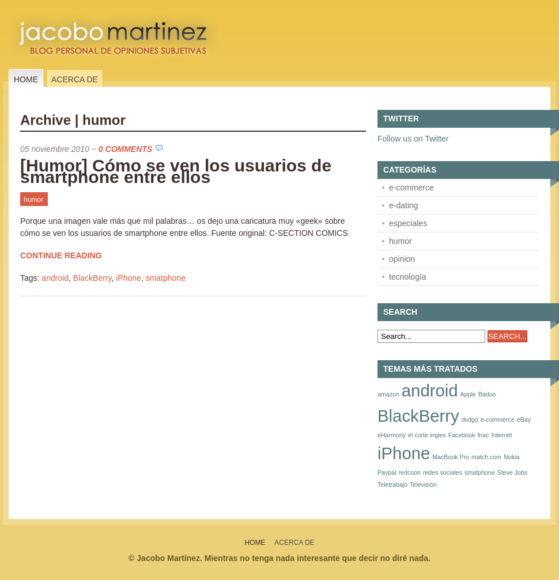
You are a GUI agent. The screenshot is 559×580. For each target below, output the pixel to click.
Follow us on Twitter (412, 138)
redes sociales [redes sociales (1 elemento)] (442, 472)
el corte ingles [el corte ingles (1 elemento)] (427, 435)
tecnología (407, 276)
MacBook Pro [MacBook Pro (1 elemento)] (450, 456)
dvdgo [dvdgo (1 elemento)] (470, 419)
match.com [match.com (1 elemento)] (486, 456)
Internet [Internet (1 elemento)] (501, 435)
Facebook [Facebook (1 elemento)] (461, 435)
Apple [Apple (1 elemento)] (468, 394)
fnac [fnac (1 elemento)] (483, 435)
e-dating (403, 205)
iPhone (128, 278)
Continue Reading (61, 255)
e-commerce (411, 187)
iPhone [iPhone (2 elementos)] (403, 453)
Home (26, 79)
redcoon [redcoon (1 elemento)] (409, 472)
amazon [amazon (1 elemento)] (388, 394)
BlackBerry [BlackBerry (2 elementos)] (418, 415)
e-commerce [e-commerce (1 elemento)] (498, 419)
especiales (408, 223)
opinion (402, 259)
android (55, 278)
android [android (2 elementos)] (430, 390)
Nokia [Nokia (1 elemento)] (511, 456)
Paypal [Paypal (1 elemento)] (386, 472)
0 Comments (125, 149)
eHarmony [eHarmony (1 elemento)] (391, 435)
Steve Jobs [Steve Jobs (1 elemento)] (512, 472)
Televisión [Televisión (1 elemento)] (423, 484)
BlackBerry (92, 278)
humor (33, 200)
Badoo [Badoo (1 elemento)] (487, 394)
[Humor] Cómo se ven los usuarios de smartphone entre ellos (175, 171)
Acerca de (74, 79)
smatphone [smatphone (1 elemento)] (479, 472)
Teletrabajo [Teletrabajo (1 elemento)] (392, 484)
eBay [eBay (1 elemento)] (524, 419)
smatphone (166, 278)
